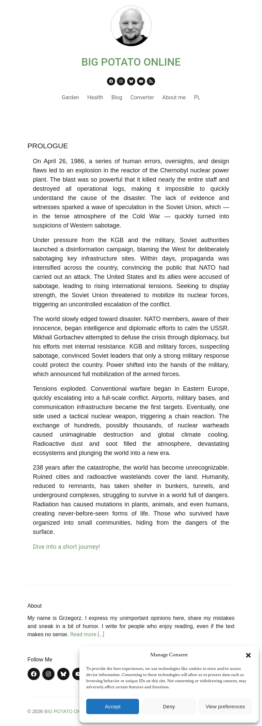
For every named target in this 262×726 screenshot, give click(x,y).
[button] (248, 655)
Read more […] (87, 634)
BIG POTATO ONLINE (131, 62)
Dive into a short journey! (66, 546)
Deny (169, 706)
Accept (113, 706)
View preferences (225, 706)
